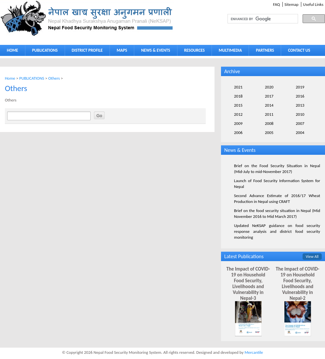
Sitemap (291, 4)
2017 (269, 96)
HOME (12, 50)
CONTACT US (299, 50)
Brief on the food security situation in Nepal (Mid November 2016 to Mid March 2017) (277, 213)
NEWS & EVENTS (155, 50)
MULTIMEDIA (228, 51)
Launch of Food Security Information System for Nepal (277, 183)
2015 (238, 105)
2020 (269, 87)
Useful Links (313, 4)
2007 (300, 123)
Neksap (87, 18)
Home (10, 78)
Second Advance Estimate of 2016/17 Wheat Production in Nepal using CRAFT (277, 198)
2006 (238, 132)
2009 (238, 123)
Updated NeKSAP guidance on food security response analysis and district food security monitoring (277, 231)
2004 (300, 132)
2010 (300, 114)
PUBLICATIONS (43, 51)
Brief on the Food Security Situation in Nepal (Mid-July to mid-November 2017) (277, 168)
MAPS (120, 51)
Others (54, 78)
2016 (300, 96)
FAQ (276, 4)
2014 (269, 105)
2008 (269, 123)
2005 (269, 132)
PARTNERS (265, 50)
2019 (300, 87)
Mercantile (253, 352)
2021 (238, 87)
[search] (257, 19)
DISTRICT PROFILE (85, 51)
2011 (269, 114)
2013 (300, 105)
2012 (238, 114)
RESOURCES (193, 51)
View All (312, 256)
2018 (238, 96)
